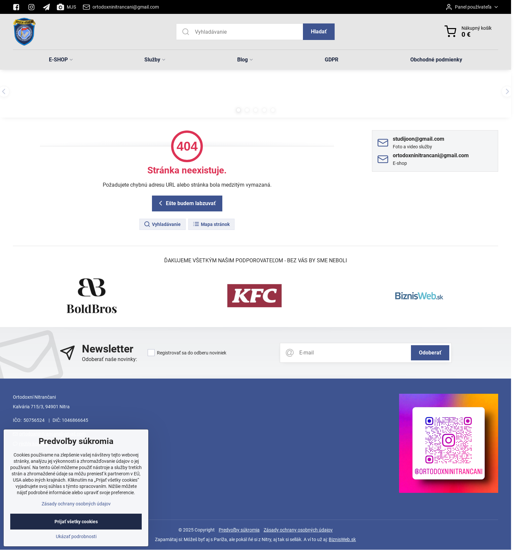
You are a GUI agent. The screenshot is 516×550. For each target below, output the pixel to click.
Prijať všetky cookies (76, 535)
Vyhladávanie (162, 224)
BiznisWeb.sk (342, 539)
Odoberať (430, 352)
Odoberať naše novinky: (109, 359)
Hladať (319, 31)
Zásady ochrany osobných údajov (298, 529)
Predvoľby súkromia (239, 529)
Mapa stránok (211, 224)
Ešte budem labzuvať (186, 203)
